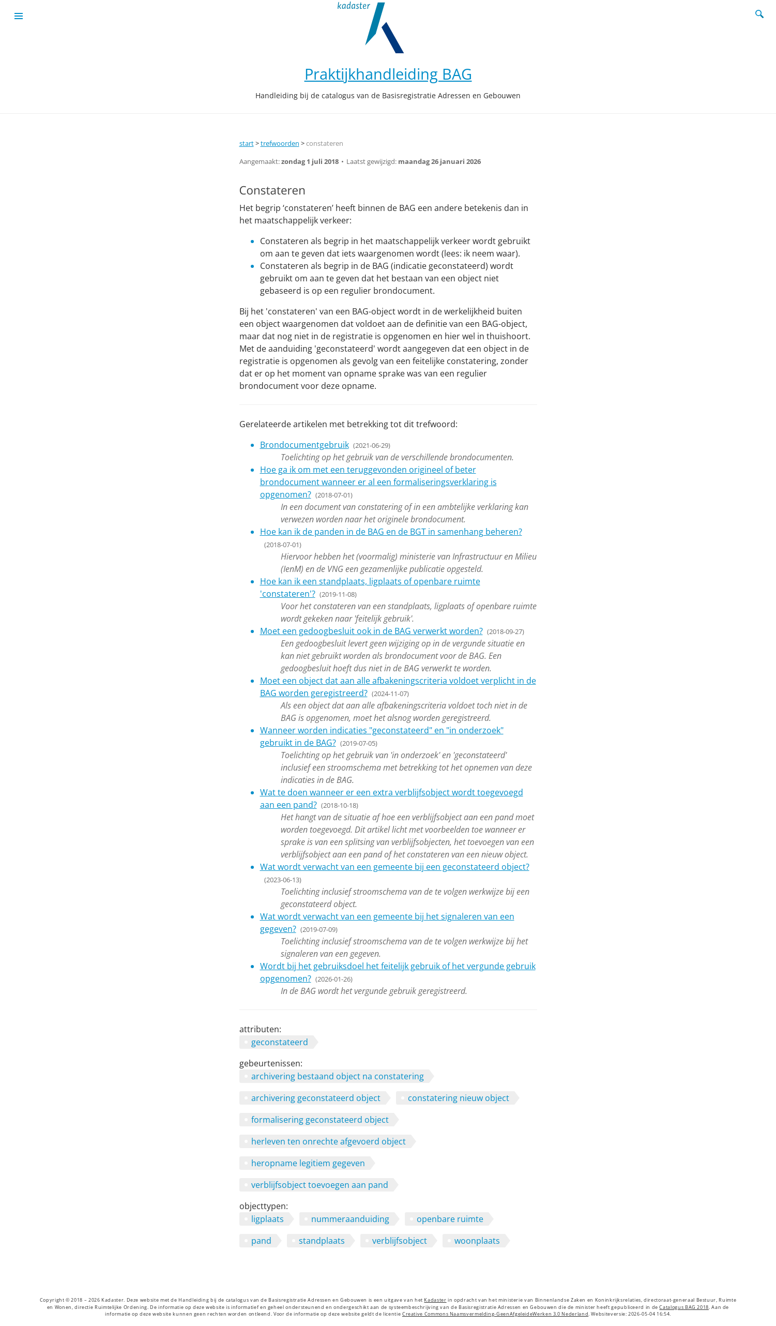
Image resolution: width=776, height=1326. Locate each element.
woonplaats (477, 1240)
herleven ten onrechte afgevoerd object (328, 1141)
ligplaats (267, 1219)
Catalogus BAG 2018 (684, 1307)
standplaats (322, 1240)
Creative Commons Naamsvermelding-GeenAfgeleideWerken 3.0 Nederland (495, 1314)
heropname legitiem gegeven (308, 1163)
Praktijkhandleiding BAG (388, 74)
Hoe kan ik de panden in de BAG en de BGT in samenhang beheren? (391, 531)
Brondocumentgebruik (304, 444)
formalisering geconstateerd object (320, 1119)
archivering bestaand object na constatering (337, 1076)
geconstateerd (279, 1042)
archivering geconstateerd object (316, 1098)
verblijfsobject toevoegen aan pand (319, 1185)
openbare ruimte (450, 1219)
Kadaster (435, 1300)
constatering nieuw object (458, 1098)
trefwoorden (280, 143)
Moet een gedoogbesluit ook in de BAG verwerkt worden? (371, 631)
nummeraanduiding (350, 1219)
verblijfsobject (399, 1240)
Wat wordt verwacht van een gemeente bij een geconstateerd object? (394, 866)
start (246, 143)
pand (261, 1240)
